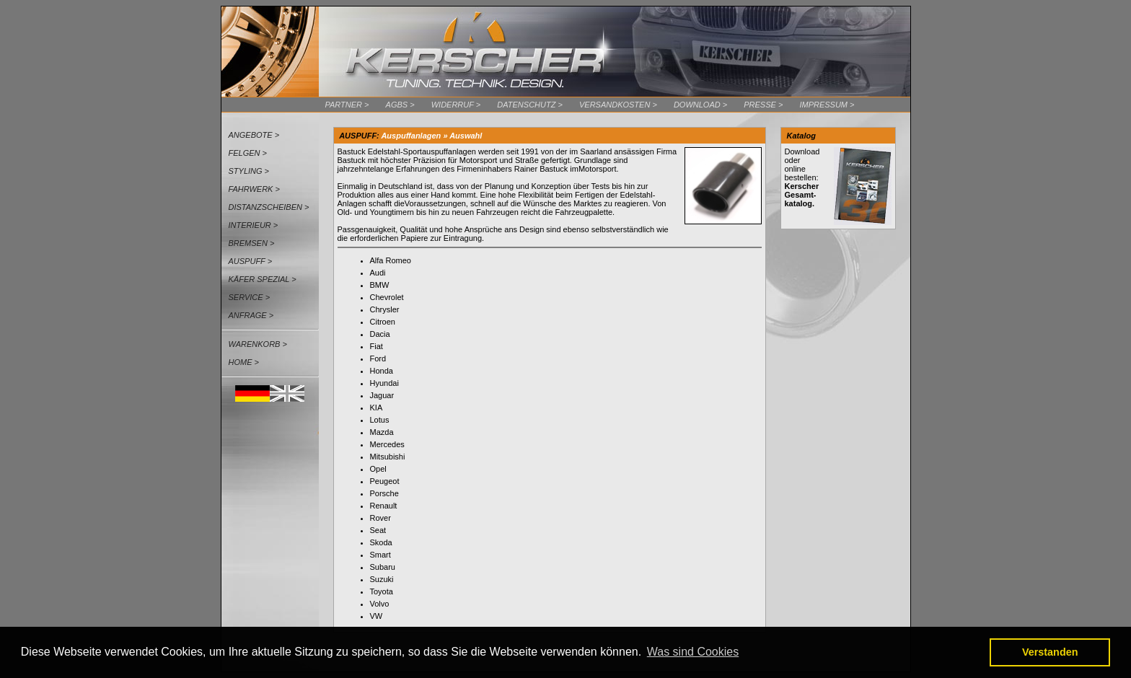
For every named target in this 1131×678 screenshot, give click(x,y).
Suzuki (382, 579)
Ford (378, 358)
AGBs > (400, 104)
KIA (376, 407)
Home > (244, 362)
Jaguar (382, 395)
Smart (380, 554)
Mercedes (387, 444)
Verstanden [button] (1050, 652)
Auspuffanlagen (411, 135)
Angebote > (254, 135)
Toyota (381, 591)
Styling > (249, 171)
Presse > (763, 104)
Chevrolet (387, 297)
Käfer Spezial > (262, 279)
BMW (380, 285)
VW (376, 616)
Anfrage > (251, 315)
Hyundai (384, 383)
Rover (380, 518)
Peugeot (385, 481)
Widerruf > (456, 104)
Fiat (376, 346)
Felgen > (248, 153)
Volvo (380, 603)
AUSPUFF (358, 135)
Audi (378, 272)
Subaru (382, 567)
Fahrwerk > (254, 189)
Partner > (347, 104)
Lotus (380, 419)
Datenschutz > (530, 104)
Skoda (381, 542)
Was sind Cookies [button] (693, 652)
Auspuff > (251, 261)
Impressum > (826, 104)
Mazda (382, 432)
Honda (381, 370)
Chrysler (385, 309)
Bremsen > (252, 243)
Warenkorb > (258, 344)
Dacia (380, 334)
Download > (700, 104)
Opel (378, 469)
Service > (249, 297)
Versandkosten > (618, 104)
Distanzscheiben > (269, 207)
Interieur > (253, 225)
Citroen (382, 321)
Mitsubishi (387, 456)
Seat (378, 530)
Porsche (384, 493)
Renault (383, 505)
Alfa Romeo (390, 260)
